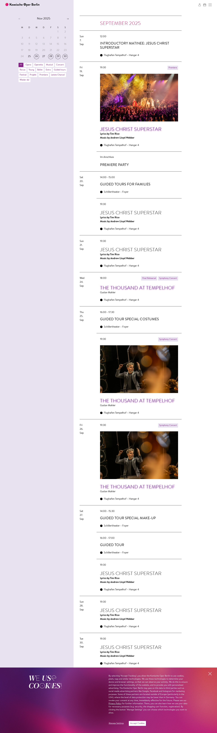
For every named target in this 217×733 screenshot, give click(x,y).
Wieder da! (24, 80)
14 (51, 44)
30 (65, 56)
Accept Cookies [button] (137, 723)
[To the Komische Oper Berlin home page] (22, 5)
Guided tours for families (125, 184)
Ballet (40, 70)
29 (58, 56)
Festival (23, 75)
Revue (22, 70)
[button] (210, 5)
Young (31, 70)
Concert (60, 65)
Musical (49, 65)
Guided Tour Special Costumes (129, 319)
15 (58, 44)
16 (65, 44)
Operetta (38, 65)
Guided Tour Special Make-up (128, 518)
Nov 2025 (43, 18)
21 (51, 50)
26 (36, 56)
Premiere (43, 75)
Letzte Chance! (58, 75)
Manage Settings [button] (116, 723)
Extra (48, 70)
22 (58, 50)
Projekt (33, 75)
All (21, 65)
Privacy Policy (115, 704)
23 (65, 50)
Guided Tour (112, 545)
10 (22, 44)
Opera (28, 65)
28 (50, 56)
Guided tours (60, 70)
